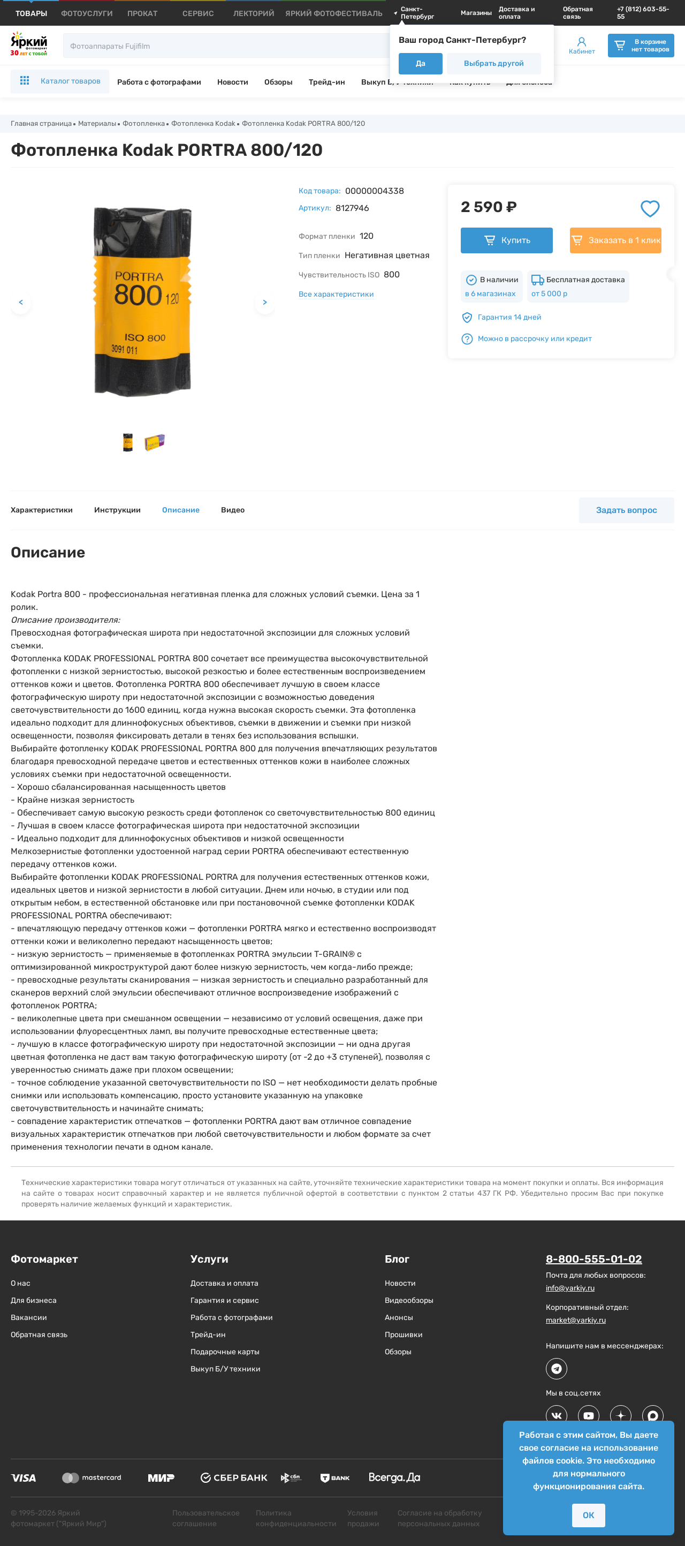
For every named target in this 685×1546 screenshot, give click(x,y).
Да (420, 63)
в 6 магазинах (490, 294)
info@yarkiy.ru (570, 1288)
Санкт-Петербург (414, 12)
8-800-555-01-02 (594, 1260)
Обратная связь (578, 12)
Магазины (476, 13)
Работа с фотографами (159, 82)
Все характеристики (336, 295)
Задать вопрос (626, 511)
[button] (128, 444)
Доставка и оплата (517, 12)
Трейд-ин (327, 82)
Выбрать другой (494, 63)
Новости (232, 82)
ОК (589, 1515)
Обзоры (278, 82)
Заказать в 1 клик (615, 241)
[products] (31, 13)
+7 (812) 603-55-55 (643, 12)
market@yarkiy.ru (576, 1320)
